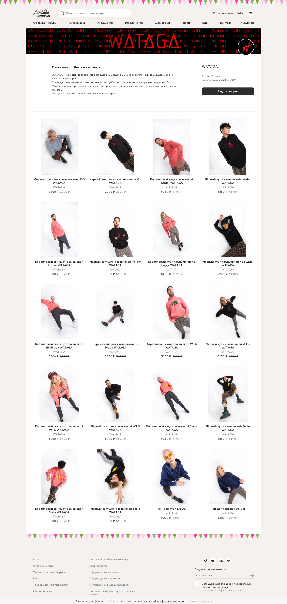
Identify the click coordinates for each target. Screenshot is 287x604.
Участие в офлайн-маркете (50, 572)
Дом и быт (162, 22)
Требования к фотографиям (50, 584)
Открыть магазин (43, 565)
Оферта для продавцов (104, 572)
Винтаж (225, 22)
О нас (36, 559)
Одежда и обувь (44, 22)
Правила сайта (98, 565)
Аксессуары (77, 22)
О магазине (60, 67)
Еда (205, 22)
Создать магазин (223, 13)
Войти (240, 13)
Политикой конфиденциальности (223, 590)
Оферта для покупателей (105, 578)
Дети (186, 22)
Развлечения (134, 22)
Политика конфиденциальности (109, 584)
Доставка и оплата (87, 67)
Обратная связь (43, 591)
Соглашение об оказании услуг (108, 559)
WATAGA (59, 191)
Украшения (105, 22)
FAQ (35, 578)
